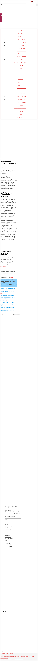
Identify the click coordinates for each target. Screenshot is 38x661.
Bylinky (6, 524)
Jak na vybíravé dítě (9, 510)
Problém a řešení (21, 42)
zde (1, 293)
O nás (20, 30)
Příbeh (6, 532)
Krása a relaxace (21, 53)
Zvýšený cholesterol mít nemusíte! (12, 511)
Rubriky (20, 36)
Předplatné (20, 65)
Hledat (18, 120)
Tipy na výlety (21, 39)
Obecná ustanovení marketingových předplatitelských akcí (12, 659)
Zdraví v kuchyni (21, 51)
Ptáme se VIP (8, 537)
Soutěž (21, 59)
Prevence (21, 45)
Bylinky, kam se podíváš (10, 516)
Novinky (20, 33)
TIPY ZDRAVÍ (20, 68)
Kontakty (20, 72)
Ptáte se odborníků (20, 62)
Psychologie (21, 48)
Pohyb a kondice (21, 56)
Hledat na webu (16, 314)
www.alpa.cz (3, 266)
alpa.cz (11, 277)
